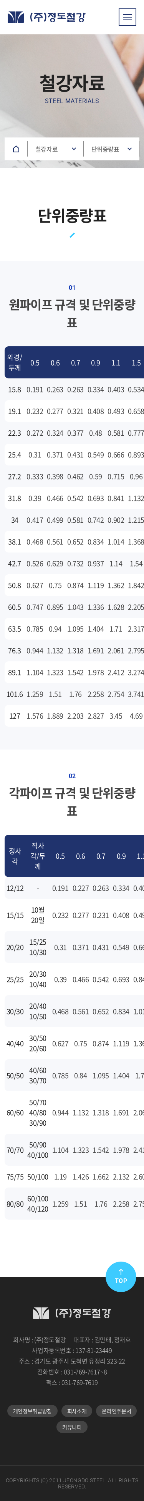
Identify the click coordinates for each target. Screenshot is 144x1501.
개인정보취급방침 (32, 1411)
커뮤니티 (72, 1427)
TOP (121, 1276)
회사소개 (77, 1411)
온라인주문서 (116, 1411)
